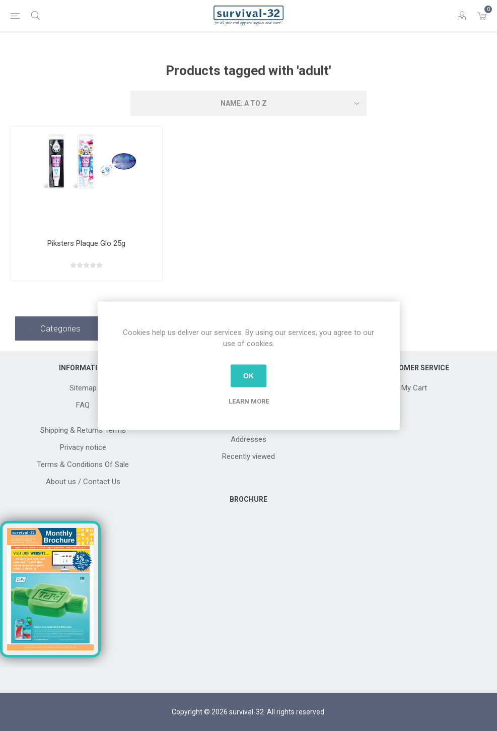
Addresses (248, 439)
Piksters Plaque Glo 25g (86, 243)
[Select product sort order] (248, 103)
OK (248, 376)
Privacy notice (83, 447)
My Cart (414, 387)
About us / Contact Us (83, 481)
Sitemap (83, 387)
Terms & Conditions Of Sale (83, 464)
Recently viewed (248, 456)
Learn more (249, 401)
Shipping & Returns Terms (83, 430)
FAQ (83, 405)
